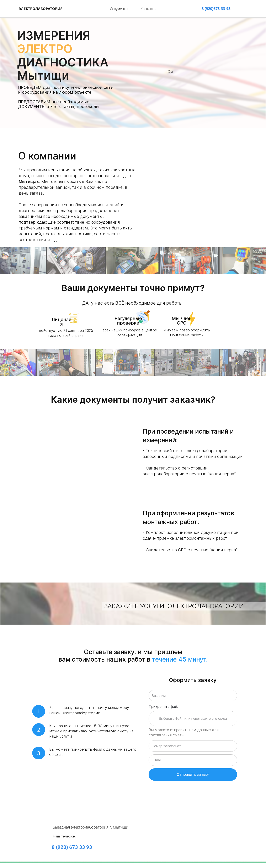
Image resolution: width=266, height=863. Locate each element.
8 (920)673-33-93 (216, 7)
